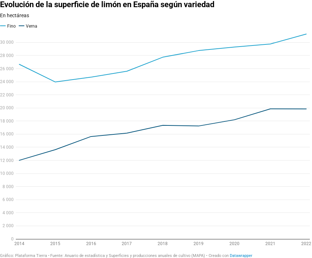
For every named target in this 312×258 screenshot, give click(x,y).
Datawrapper (241, 255)
